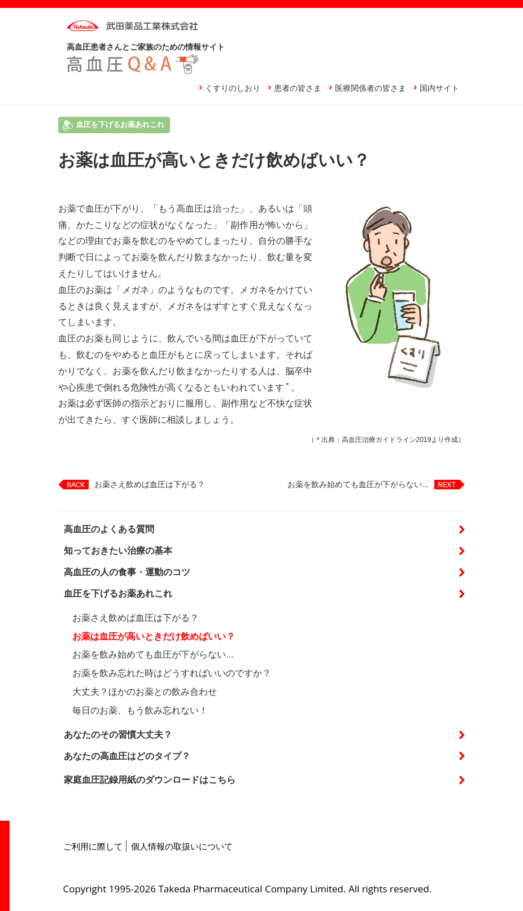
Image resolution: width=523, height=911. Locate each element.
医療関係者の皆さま (370, 88)
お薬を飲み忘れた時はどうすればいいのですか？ (171, 673)
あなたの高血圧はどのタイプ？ (127, 756)
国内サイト (439, 88)
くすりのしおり (232, 88)
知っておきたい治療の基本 (118, 550)
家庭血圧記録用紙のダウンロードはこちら (150, 780)
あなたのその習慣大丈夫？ (118, 734)
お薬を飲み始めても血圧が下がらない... (358, 484)
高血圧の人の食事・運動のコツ (127, 572)
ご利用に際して (93, 846)
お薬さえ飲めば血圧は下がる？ (149, 484)
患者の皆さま (297, 88)
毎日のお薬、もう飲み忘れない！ (140, 710)
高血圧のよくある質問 (109, 529)
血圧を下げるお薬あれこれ (118, 593)
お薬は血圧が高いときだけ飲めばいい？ (153, 636)
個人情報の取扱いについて (182, 846)
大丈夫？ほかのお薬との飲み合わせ (144, 692)
